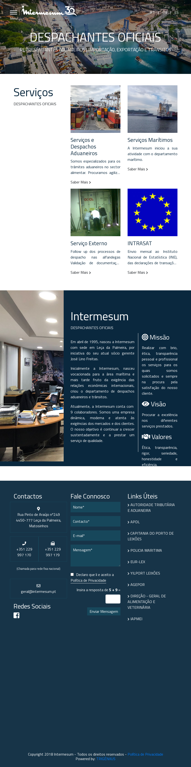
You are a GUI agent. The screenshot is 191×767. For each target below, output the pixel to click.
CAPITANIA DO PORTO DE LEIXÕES (151, 536)
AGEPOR (136, 584)
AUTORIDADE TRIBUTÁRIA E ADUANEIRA (151, 507)
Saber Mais (81, 182)
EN (164, 12)
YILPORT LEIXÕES (144, 573)
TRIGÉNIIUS (105, 759)
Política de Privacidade (88, 580)
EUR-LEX (136, 562)
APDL (134, 522)
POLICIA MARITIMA (145, 550)
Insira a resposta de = (98, 590)
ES (176, 12)
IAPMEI (135, 619)
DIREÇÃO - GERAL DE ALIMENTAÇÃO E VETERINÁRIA (147, 601)
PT (153, 12)
